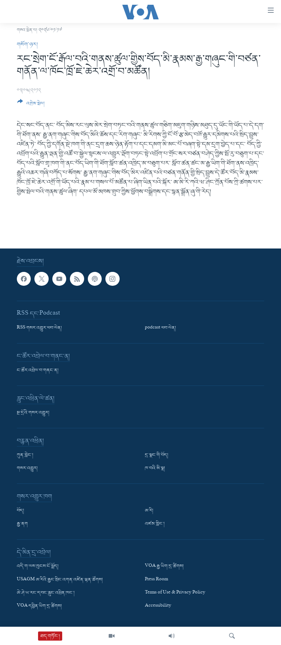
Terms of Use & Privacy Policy (175, 593)
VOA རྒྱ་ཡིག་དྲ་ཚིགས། (164, 566)
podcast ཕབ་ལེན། (160, 328)
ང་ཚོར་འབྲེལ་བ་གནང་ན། (38, 371)
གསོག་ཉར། (27, 44)
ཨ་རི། (149, 511)
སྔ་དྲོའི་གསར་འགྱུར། (33, 413)
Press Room (156, 580)
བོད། (20, 511)
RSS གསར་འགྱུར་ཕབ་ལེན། (39, 328)
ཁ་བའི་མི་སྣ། (155, 469)
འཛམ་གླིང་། (155, 524)
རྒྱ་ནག (22, 524)
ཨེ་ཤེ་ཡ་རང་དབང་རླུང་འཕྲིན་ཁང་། (46, 593)
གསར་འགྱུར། (27, 469)
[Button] (31, 105)
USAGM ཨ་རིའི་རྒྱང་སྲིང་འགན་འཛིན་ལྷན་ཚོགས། (60, 580)
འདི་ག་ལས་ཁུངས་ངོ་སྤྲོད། (38, 566)
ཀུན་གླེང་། (25, 455)
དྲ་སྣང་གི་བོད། (156, 455)
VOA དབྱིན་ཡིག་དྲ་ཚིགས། (39, 606)
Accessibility (158, 606)
